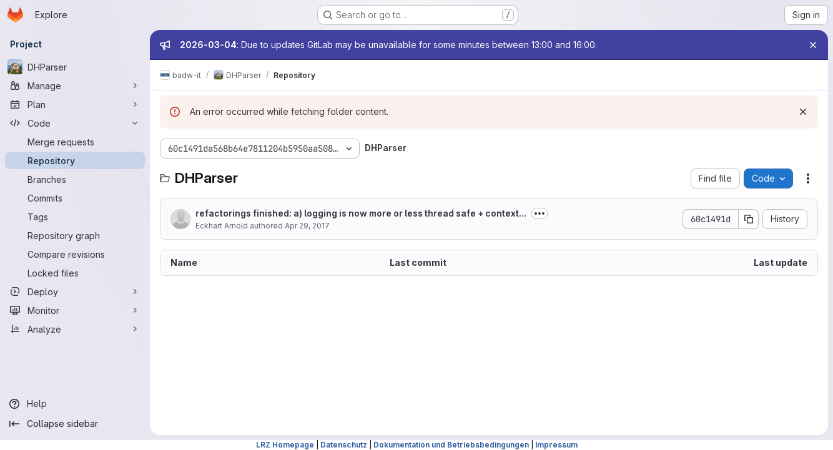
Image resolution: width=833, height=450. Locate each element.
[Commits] (75, 198)
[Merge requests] (75, 141)
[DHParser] (75, 67)
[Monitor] (75, 310)
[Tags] (75, 216)
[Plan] (75, 104)
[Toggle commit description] (539, 213)
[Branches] (75, 179)
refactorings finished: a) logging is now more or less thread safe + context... (360, 213)
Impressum (556, 444)
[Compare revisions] (75, 254)
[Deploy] (75, 291)
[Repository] (75, 160)
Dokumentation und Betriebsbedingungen (451, 444)
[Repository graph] (75, 235)
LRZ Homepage (285, 444)
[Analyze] (75, 329)
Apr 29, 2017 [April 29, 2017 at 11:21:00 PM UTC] (307, 225)
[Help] (75, 404)
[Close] (813, 44)
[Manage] (75, 85)
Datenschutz (343, 444)
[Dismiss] (803, 111)
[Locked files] (75, 272)
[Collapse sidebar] (75, 424)
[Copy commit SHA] (749, 219)
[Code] (75, 123)
